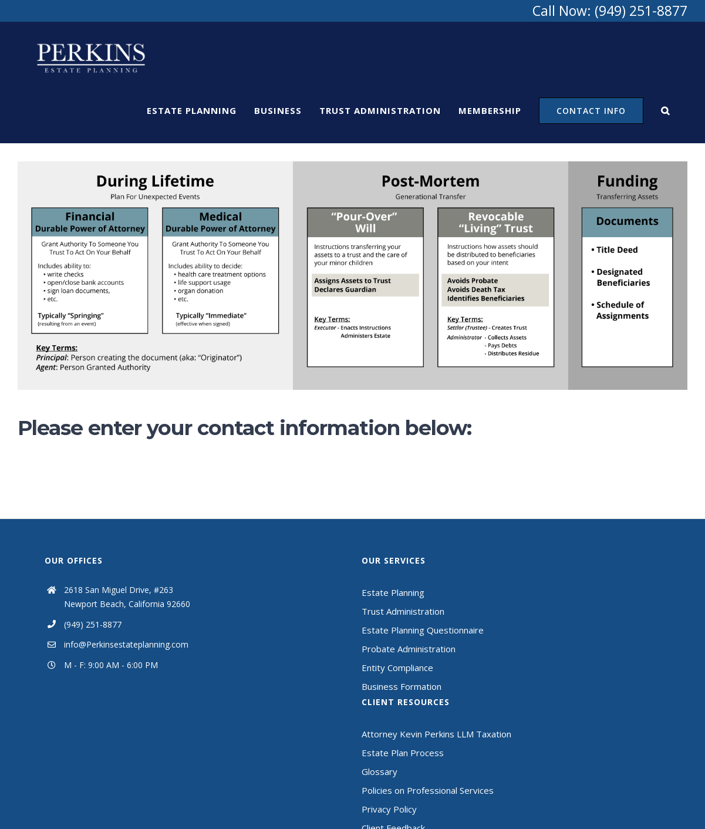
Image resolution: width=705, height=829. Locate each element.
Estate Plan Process (403, 753)
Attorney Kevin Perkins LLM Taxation (436, 734)
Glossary (379, 771)
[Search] (665, 110)
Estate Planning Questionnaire (423, 630)
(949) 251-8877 (93, 624)
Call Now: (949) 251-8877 (609, 10)
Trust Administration (403, 611)
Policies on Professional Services (428, 790)
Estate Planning (393, 592)
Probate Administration (409, 649)
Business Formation (401, 686)
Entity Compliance (397, 667)
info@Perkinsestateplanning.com (126, 644)
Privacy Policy (389, 809)
